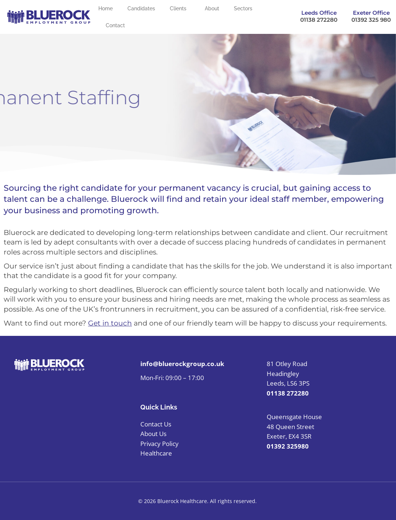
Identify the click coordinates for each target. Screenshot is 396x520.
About (212, 8)
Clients (180, 8)
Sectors (245, 8)
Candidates (141, 8)
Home (105, 8)
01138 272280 (318, 19)
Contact (115, 25)
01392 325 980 (371, 19)
